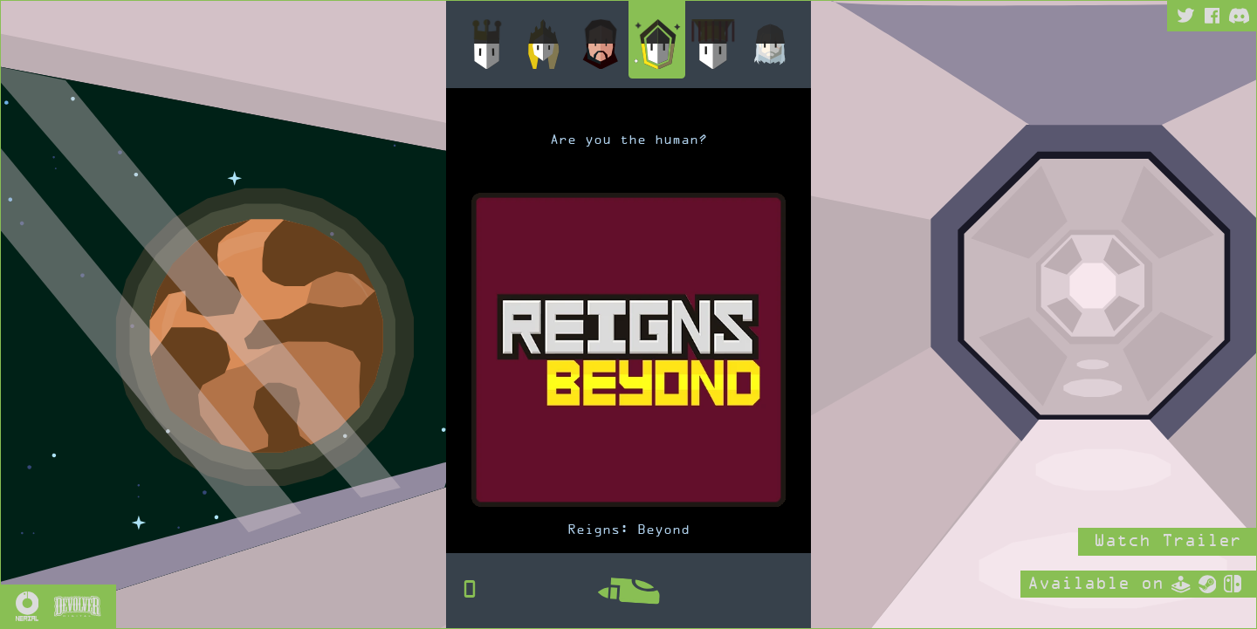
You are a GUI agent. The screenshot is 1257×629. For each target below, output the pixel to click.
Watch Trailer (1167, 541)
